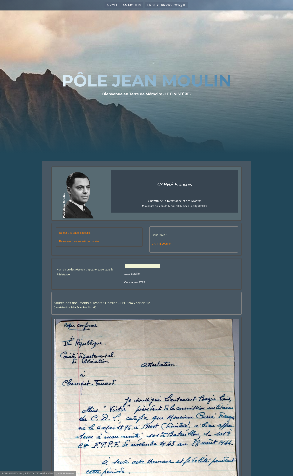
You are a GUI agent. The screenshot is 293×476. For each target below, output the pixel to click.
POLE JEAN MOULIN (125, 5)
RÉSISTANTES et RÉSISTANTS (40, 473)
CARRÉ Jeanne (161, 243)
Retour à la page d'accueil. (74, 232)
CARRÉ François (66, 473)
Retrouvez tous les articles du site (79, 241)
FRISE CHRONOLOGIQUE (166, 5)
